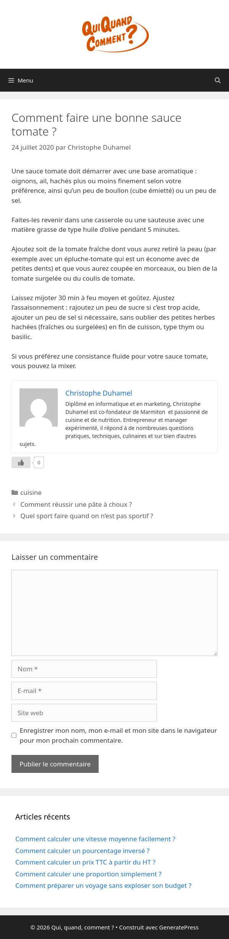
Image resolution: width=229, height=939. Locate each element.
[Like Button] (21, 462)
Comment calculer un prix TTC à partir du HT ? (85, 862)
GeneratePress (178, 927)
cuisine (31, 492)
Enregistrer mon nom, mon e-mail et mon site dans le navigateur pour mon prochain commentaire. (118, 735)
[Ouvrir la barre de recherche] (217, 80)
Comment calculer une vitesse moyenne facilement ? (95, 838)
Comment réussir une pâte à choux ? (76, 504)
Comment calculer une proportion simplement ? (88, 874)
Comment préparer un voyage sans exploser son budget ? (103, 885)
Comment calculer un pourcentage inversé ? (82, 850)
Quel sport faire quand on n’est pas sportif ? (86, 515)
